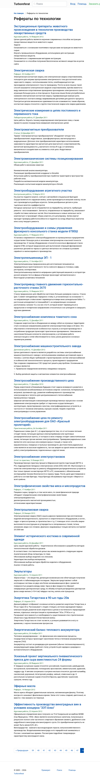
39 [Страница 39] (33, 750)
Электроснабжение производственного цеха (44, 380)
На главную (19, 13)
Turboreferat (19, 773)
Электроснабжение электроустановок (39, 456)
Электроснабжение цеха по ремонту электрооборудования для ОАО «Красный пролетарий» (42, 421)
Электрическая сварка (29, 70)
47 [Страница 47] (77, 750)
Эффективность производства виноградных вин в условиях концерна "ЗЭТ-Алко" (47, 706)
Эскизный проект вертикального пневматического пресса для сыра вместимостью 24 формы (48, 657)
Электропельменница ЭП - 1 (33, 257)
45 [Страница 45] (66, 750)
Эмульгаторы (23, 571)
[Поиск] (49, 4)
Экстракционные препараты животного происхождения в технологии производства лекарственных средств (43, 30)
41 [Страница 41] (44, 750)
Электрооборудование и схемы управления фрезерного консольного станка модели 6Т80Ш (46, 229)
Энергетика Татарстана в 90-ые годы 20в (41, 598)
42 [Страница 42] (49, 750)
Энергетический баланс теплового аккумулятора (46, 629)
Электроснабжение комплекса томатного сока (45, 317)
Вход (72, 4)
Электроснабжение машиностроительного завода (47, 346)
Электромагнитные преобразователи (39, 129)
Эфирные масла (24, 686)
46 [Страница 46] (72, 750)
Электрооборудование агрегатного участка (43, 190)
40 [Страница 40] (38, 750)
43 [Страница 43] (55, 750)
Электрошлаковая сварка (31, 509)
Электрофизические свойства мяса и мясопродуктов (49, 486)
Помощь (82, 4)
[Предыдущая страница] (22, 750)
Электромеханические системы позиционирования (48, 158)
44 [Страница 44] (61, 750)
